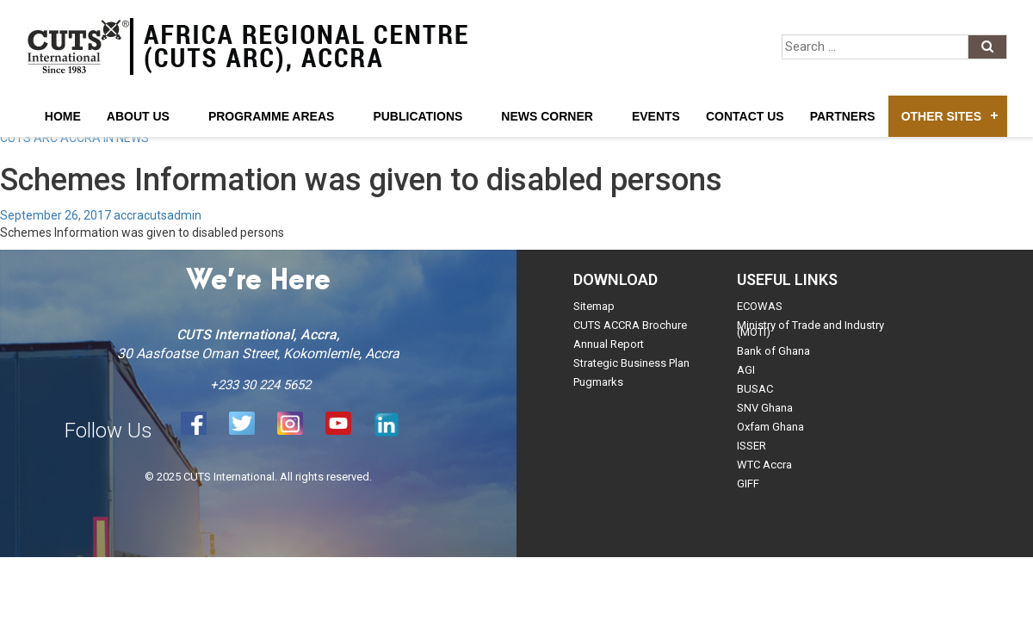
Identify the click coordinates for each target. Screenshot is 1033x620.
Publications (417, 116)
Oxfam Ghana (770, 426)
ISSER (751, 445)
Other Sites (941, 116)
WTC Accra (764, 464)
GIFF (748, 483)
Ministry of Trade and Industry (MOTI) (810, 328)
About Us (138, 116)
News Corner (547, 116)
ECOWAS (759, 306)
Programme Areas (271, 116)
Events (656, 116)
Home (63, 116)
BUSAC (755, 388)
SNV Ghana (765, 407)
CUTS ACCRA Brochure (630, 325)
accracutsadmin (157, 215)
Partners (842, 116)
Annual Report (608, 344)
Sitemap (594, 306)
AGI (746, 369)
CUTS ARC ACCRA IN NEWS (74, 138)
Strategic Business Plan (631, 362)
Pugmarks (598, 381)
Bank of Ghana (773, 350)
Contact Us (745, 116)
